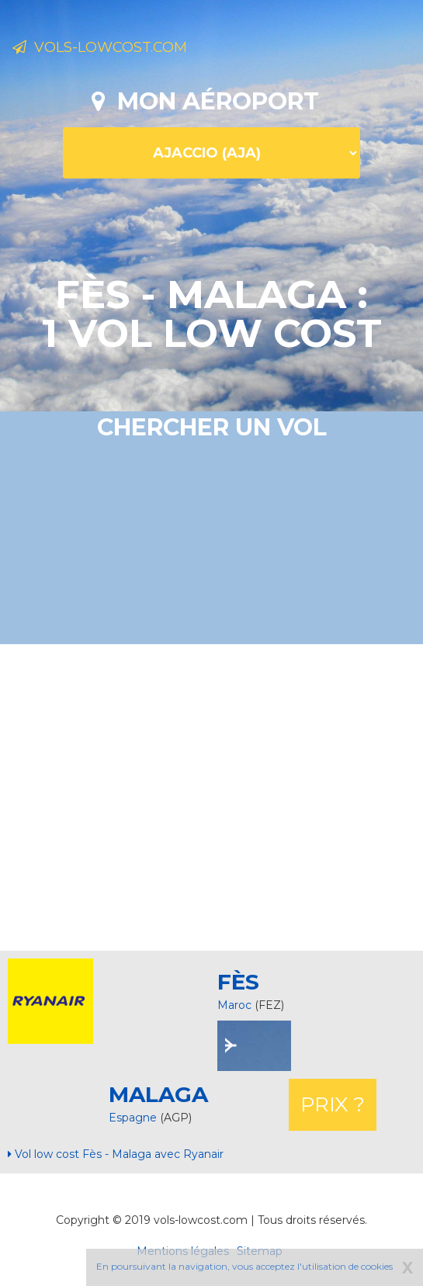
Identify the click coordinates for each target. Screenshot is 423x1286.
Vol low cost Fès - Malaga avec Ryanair (116, 1154)
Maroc (234, 1005)
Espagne (134, 1118)
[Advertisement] (217, 795)
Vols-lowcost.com (99, 47)
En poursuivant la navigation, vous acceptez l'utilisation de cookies (244, 1266)
